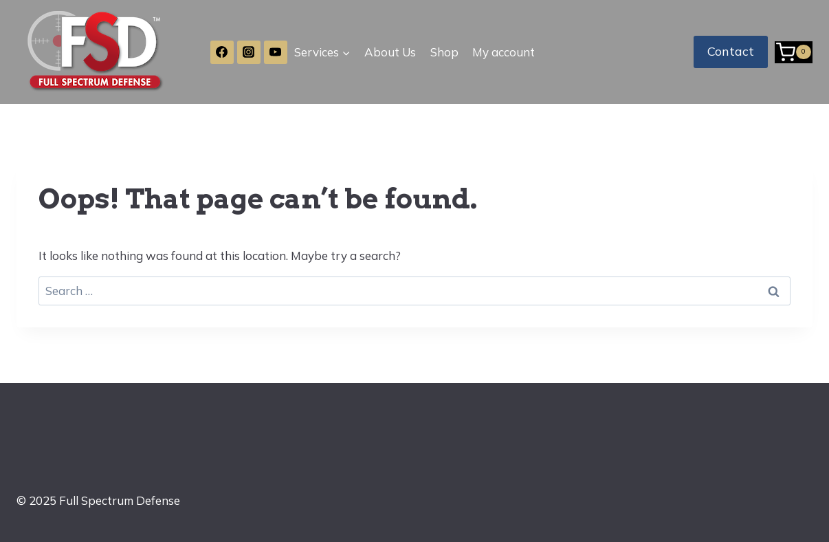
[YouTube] (275, 52)
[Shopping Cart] (794, 52)
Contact (730, 51)
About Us (390, 52)
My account (503, 52)
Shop (444, 52)
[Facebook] (222, 52)
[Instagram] (249, 52)
